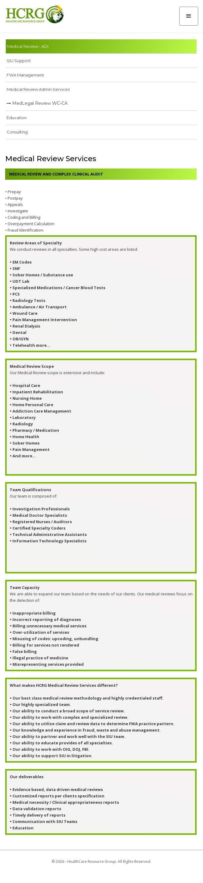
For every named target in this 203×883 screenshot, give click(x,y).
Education (17, 117)
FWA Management (25, 75)
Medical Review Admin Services (38, 89)
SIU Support (19, 60)
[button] (188, 16)
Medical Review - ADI (27, 46)
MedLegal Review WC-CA (37, 103)
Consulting (17, 131)
